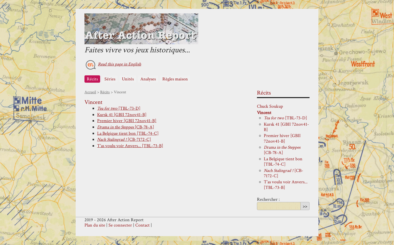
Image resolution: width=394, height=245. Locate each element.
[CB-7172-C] (124, 139)
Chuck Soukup (270, 106)
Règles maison (175, 79)
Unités (128, 79)
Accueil (90, 92)
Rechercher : (268, 199)
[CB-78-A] (125, 127)
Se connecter (120, 225)
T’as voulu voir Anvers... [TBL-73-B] (130, 146)
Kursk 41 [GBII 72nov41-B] (121, 115)
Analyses (148, 79)
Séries (109, 79)
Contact (142, 225)
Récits (92, 79)
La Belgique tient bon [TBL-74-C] (128, 133)
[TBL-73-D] (118, 108)
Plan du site (94, 225)
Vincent (264, 113)
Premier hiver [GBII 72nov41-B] (126, 121)
